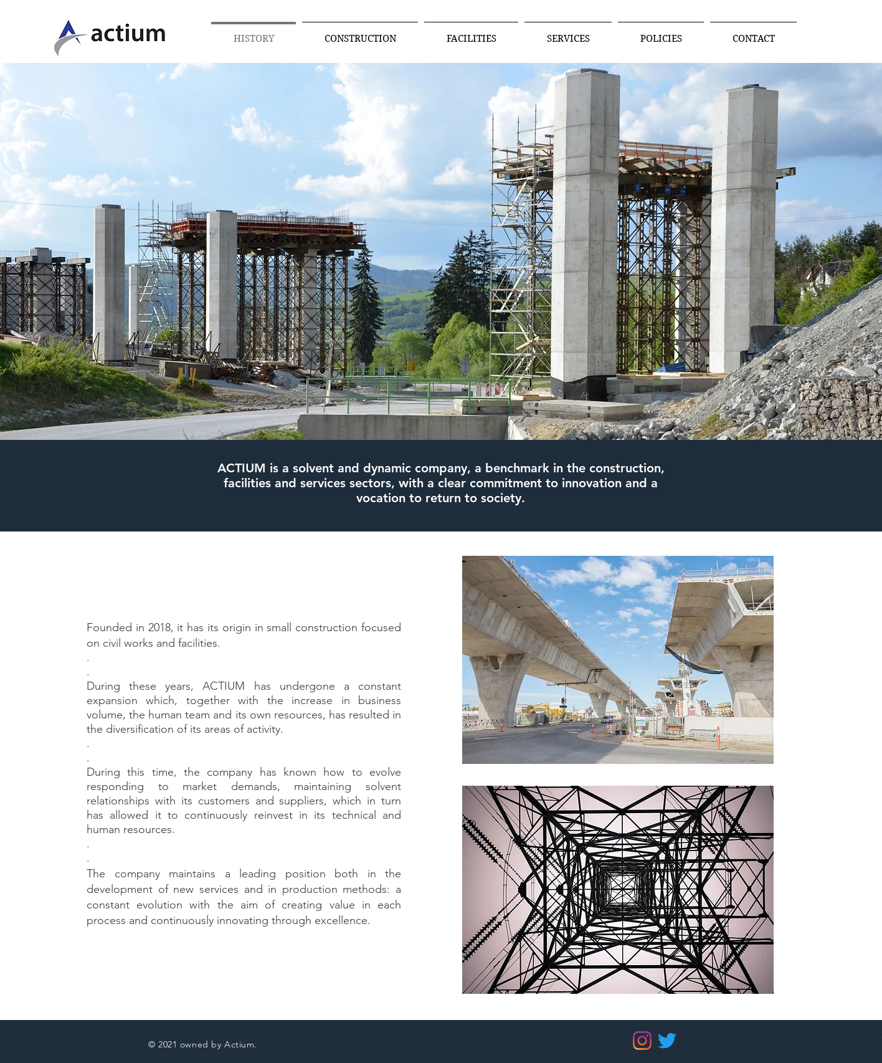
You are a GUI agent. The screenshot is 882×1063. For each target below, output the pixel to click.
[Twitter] (667, 1040)
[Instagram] (642, 1040)
